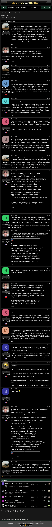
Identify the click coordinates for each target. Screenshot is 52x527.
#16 (49, 344)
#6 (49, 118)
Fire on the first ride (10, 505)
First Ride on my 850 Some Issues (15, 500)
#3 (49, 65)
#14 (49, 309)
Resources (24, 7)
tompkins (45, 506)
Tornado (45, 501)
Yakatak (45, 484)
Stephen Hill (7, 497)
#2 (49, 47)
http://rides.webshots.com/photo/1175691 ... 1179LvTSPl (25, 451)
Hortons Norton (8, 492)
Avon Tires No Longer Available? (14, 496)
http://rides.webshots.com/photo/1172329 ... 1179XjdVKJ (25, 238)
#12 (49, 268)
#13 (49, 283)
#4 (49, 80)
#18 (49, 388)
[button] (28, 7)
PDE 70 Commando (9, 486)
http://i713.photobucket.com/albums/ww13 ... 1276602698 (26, 129)
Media (17, 7)
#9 (49, 170)
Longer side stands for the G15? (14, 490)
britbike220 (4, 17)
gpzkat (46, 491)
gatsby (6, 506)
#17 (49, 362)
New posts (3, 9)
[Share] (48, 24)
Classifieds (33, 7)
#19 (49, 406)
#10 (49, 215)
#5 (49, 98)
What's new (11, 7)
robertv (6, 502)
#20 (49, 461)
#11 (49, 230)
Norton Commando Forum (24, 486)
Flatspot (45, 497)
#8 (49, 155)
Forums (4, 7)
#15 (49, 327)
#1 (49, 24)
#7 (49, 136)
